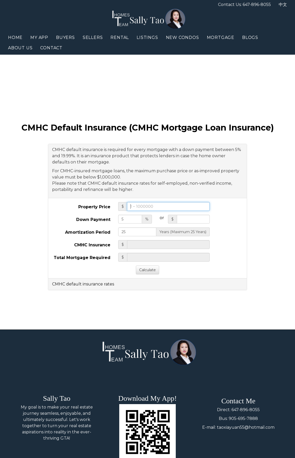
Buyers (65, 37)
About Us (20, 47)
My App (39, 37)
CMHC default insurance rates (83, 284)
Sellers (93, 37)
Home (15, 37)
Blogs (250, 37)
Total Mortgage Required (82, 257)
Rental (119, 37)
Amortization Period (87, 232)
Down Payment (93, 219)
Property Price (94, 206)
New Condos (182, 37)
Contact (51, 47)
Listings (147, 37)
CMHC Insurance (92, 244)
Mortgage (220, 37)
